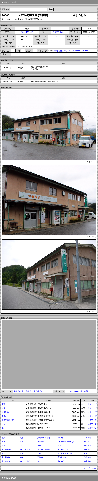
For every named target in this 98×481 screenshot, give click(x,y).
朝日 (59, 446)
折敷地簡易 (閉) (8, 420)
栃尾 (3, 446)
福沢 (21, 453)
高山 (39, 461)
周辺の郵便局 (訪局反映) (34, 391)
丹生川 (60, 438)
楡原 (21, 442)
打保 (3, 424)
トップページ (90, 468)
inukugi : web (8, 2)
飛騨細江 (41, 457)
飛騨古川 (87, 449)
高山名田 (61, 461)
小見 (21, 438)
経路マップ (92, 404)
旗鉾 (39, 446)
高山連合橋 (6, 461)
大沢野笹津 (62, 457)
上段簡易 (41, 442)
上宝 (3, 404)
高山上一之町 (25, 461)
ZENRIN (69, 391)
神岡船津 (5, 412)
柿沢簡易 (87, 446)
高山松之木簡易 (43, 449)
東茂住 (4, 416)
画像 (61, 51)
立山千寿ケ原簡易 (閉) (66, 442)
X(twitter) (85, 51)
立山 (85, 453)
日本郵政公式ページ (60, 32)
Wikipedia (76, 51)
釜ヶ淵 (86, 442)
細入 (3, 438)
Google (76, 391)
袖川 (3, 428)
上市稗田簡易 (63, 449)
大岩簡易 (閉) (7, 449)
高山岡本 (87, 461)
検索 (56, 51)
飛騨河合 (87, 457)
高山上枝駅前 (25, 449)
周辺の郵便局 (18, 391)
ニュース (67, 51)
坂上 (3, 442)
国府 (3, 453)
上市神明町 (6, 457)
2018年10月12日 (27, 32)
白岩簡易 (87, 438)
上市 (39, 453)
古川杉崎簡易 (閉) (65, 453)
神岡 (3, 408)
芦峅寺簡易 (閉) (43, 438)
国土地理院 (84, 391)
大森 (21, 457)
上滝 (21, 446)
